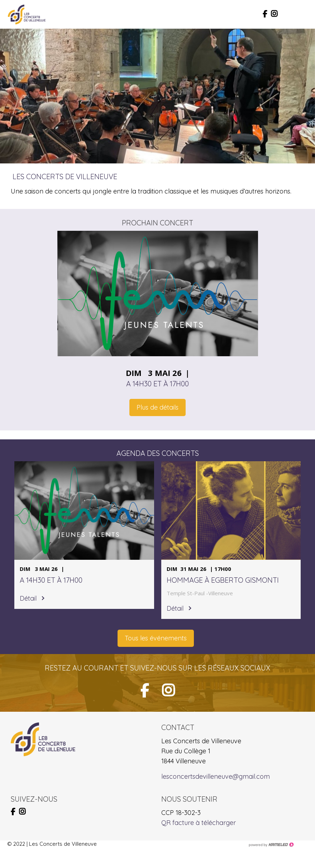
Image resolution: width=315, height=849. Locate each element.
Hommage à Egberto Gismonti (223, 580)
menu (302, 14)
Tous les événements (156, 638)
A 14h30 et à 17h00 (157, 383)
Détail (28, 598)
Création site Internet (270, 844)
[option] (157, 96)
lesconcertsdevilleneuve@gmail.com (215, 776)
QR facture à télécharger (198, 823)
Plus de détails (157, 407)
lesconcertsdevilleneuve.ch (27, 14)
